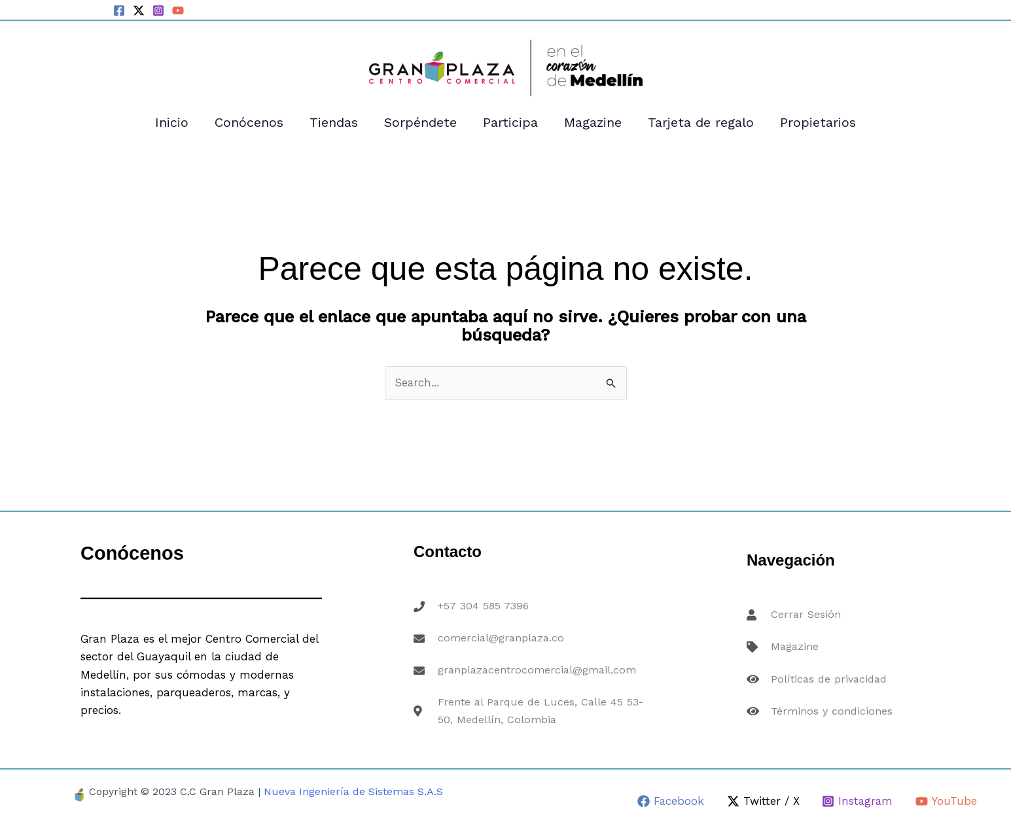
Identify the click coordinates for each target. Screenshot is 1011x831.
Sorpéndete (420, 122)
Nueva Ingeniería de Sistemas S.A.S (353, 791)
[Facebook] (119, 10)
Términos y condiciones (831, 706)
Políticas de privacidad (829, 677)
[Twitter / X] (139, 10)
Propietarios (818, 122)
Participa (510, 122)
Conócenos (249, 122)
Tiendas (334, 122)
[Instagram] (158, 10)
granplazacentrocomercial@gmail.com (539, 668)
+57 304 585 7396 (483, 610)
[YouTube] (178, 10)
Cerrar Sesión (804, 619)
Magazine (593, 122)
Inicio (171, 122)
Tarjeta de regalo (701, 122)
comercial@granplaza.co (501, 639)
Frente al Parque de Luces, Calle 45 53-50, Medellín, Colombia (542, 706)
